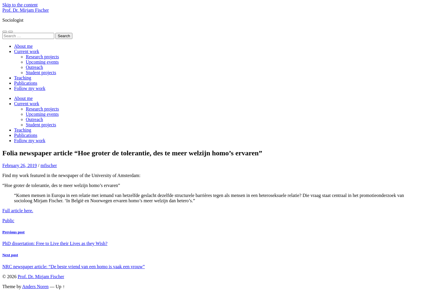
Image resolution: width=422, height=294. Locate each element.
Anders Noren (35, 286)
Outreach (34, 67)
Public (8, 220)
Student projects (41, 72)
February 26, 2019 (19, 165)
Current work (26, 51)
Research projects (42, 56)
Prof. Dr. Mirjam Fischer (25, 10)
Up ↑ (60, 286)
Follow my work (29, 88)
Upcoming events (42, 62)
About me (23, 46)
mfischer (48, 165)
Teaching (22, 77)
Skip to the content (20, 4)
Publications (25, 83)
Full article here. (17, 210)
